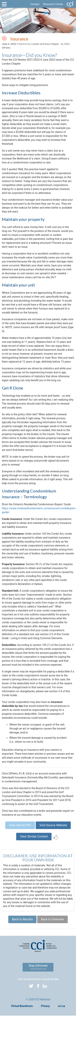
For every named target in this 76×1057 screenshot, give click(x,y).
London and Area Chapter (45, 44)
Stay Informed (38, 967)
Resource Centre (53, 4)
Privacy (45, 1005)
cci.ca (61, 1005)
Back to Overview (52, 919)
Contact (34, 4)
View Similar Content (34, 836)
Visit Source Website (53, 825)
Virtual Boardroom (22, 1005)
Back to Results (22, 919)
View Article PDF (20, 825)
